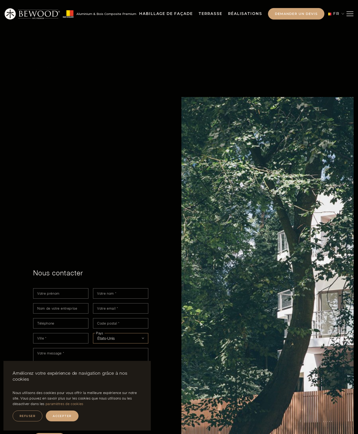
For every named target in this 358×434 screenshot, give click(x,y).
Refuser (27, 416)
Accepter (62, 416)
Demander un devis (296, 14)
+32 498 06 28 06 (268, 59)
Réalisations (245, 13)
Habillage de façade (166, 13)
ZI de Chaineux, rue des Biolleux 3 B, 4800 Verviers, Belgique (193, 59)
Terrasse (210, 13)
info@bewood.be (271, 53)
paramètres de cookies (64, 404)
